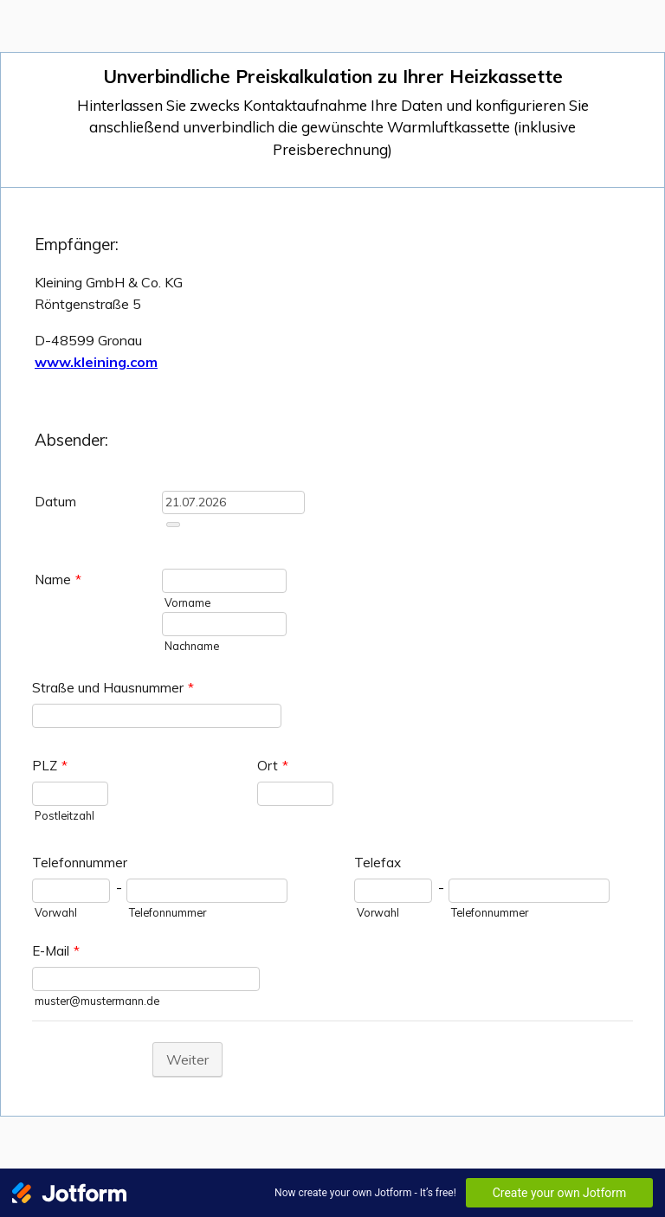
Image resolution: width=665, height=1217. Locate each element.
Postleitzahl (64, 815)
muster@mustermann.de (97, 1001)
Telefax (377, 862)
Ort (272, 765)
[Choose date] (173, 524)
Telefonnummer (79, 862)
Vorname (187, 602)
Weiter (187, 1059)
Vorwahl (56, 912)
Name (58, 579)
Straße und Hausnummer (113, 687)
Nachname (192, 646)
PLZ (50, 765)
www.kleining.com (96, 361)
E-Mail (56, 951)
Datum (55, 501)
